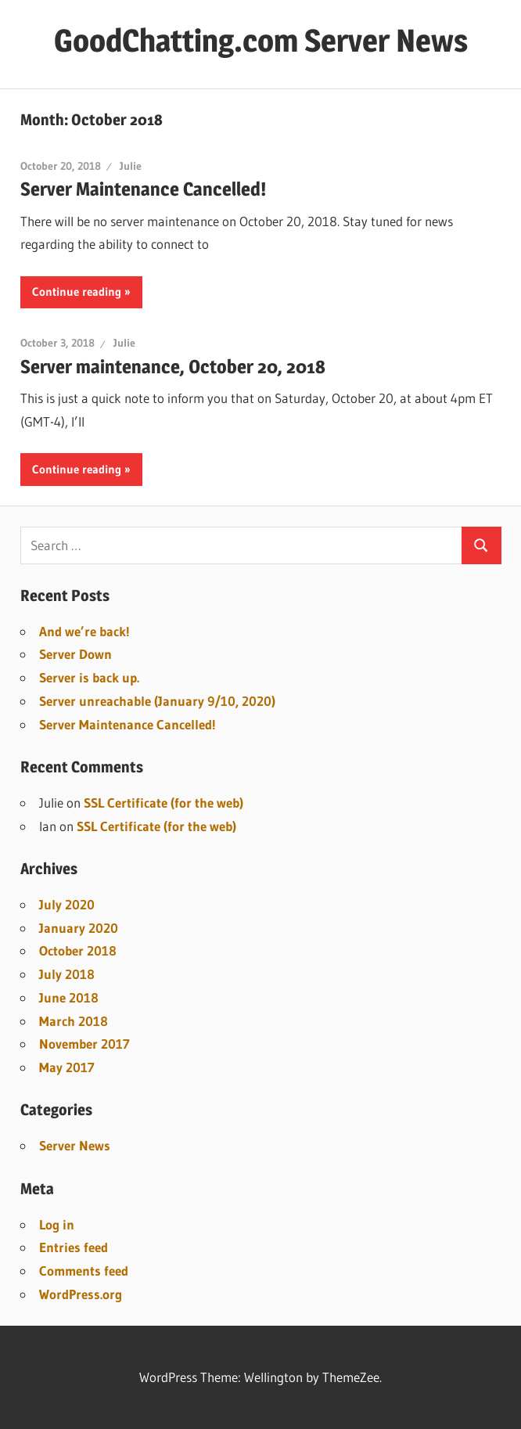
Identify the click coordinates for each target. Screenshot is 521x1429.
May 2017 (67, 1067)
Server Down (75, 654)
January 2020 (78, 928)
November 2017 (84, 1043)
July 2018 (67, 974)
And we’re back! (84, 631)
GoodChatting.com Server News (261, 40)
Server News (74, 1145)
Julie (131, 166)
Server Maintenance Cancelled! (143, 189)
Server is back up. (89, 677)
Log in (56, 1224)
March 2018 (73, 1021)
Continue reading (76, 291)
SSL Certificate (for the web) (163, 802)
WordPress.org (80, 1294)
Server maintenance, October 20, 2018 (172, 366)
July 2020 (67, 904)
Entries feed (73, 1247)
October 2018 (78, 950)
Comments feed (83, 1270)
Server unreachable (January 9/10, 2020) (157, 701)
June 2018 (69, 997)
